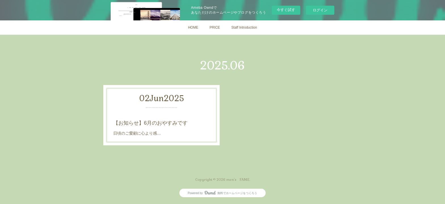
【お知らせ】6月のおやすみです (150, 123)
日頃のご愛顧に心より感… (137, 133)
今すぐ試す (286, 10)
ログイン (320, 10)
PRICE (214, 27)
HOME (193, 27)
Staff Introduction (244, 27)
